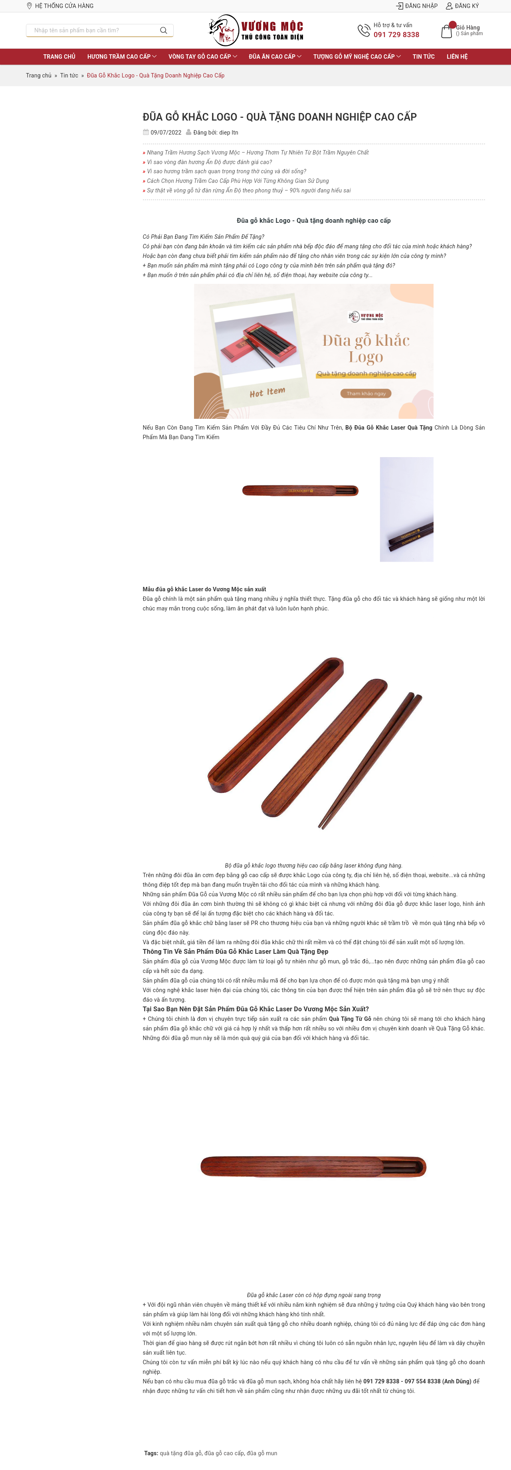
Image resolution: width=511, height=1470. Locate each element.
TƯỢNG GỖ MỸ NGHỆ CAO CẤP (357, 56)
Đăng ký (462, 6)
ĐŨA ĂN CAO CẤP (275, 56)
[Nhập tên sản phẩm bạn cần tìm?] (90, 30)
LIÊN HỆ (457, 56)
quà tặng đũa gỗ (181, 1453)
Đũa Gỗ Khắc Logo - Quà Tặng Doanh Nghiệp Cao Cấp (280, 117)
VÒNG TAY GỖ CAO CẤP (202, 56)
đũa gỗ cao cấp (224, 1453)
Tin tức (424, 56)
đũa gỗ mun (262, 1453)
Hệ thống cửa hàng (60, 6)
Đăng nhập (417, 6)
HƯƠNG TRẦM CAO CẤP (121, 56)
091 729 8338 (397, 34)
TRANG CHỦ (59, 56)
